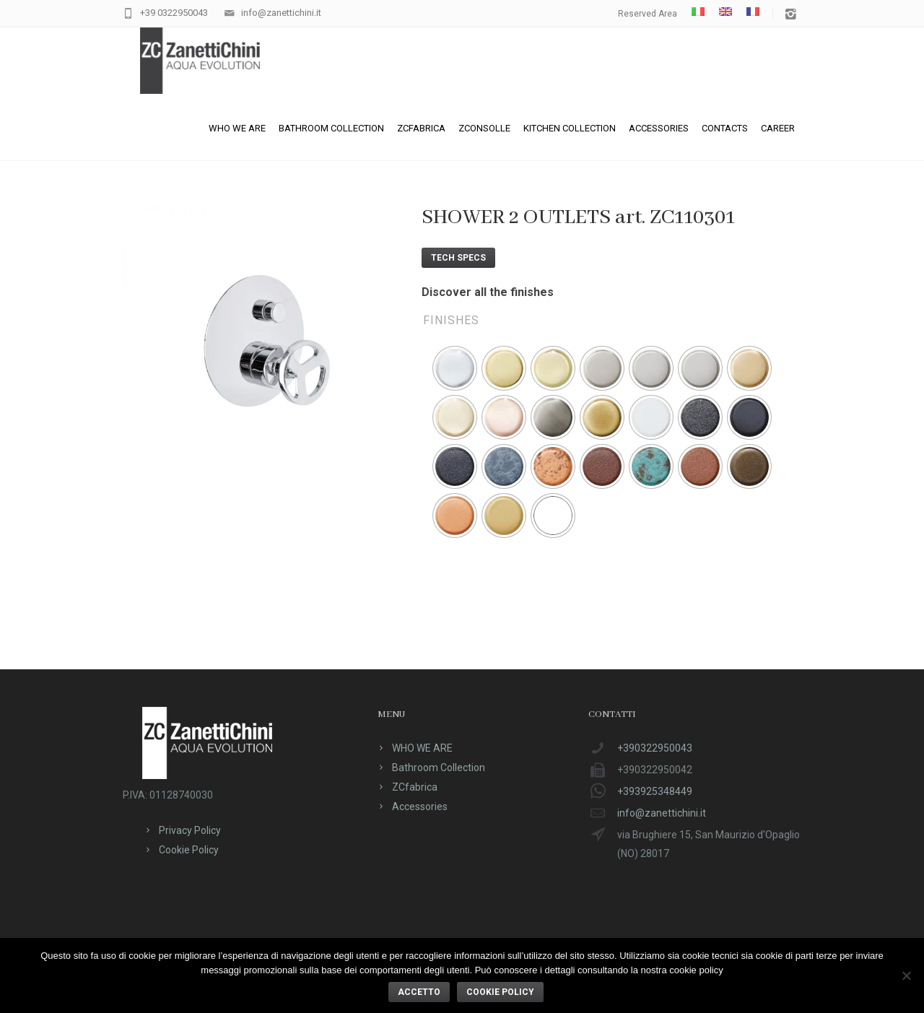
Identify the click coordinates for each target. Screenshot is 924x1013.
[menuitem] (698, 11)
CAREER (778, 128)
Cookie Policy (189, 850)
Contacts (725, 128)
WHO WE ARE (237, 128)
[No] (906, 975)
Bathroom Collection (331, 128)
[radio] (454, 368)
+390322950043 (654, 748)
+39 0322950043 (174, 12)
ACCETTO (419, 992)
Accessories (659, 128)
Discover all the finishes (488, 292)
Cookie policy (500, 992)
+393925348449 (654, 791)
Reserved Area (647, 14)
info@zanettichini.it (281, 12)
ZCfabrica (421, 128)
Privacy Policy (190, 830)
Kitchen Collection (569, 128)
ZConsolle (484, 128)
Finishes (451, 320)
